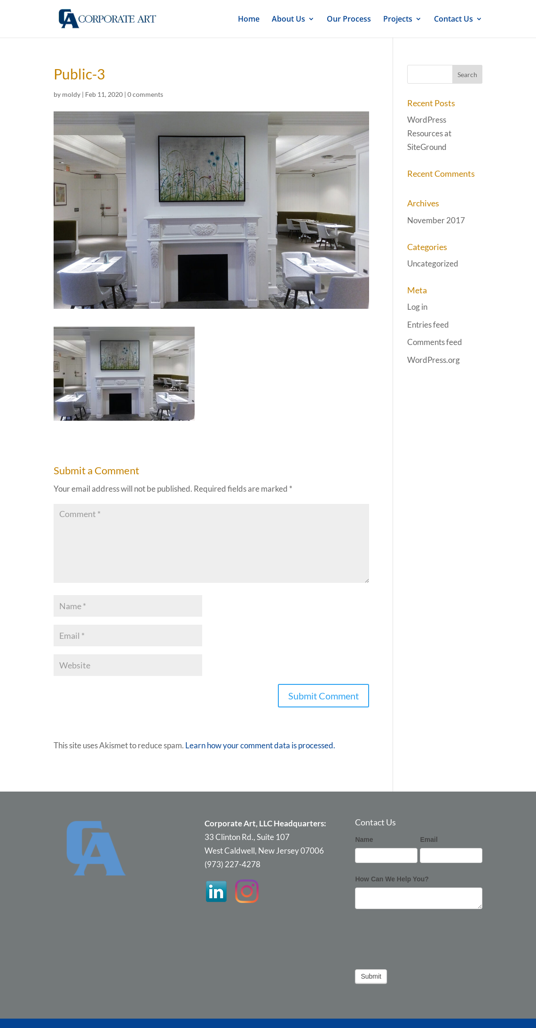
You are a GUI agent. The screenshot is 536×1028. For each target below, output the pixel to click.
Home (249, 20)
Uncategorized (432, 263)
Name (364, 839)
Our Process (349, 20)
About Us (288, 20)
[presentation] (426, 936)
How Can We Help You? (391, 879)
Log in (417, 307)
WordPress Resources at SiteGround (429, 133)
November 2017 (436, 220)
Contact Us (453, 20)
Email (428, 839)
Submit (371, 976)
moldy (71, 94)
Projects (397, 20)
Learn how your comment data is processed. (260, 745)
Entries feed (428, 325)
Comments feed (434, 342)
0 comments (145, 94)
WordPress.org (433, 360)
